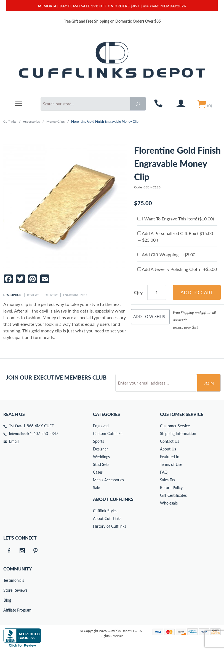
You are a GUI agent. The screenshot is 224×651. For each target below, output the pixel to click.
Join (209, 383)
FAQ (163, 472)
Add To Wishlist (150, 316)
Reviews (33, 295)
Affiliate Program (7, 610)
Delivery (51, 295)
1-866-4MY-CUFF (38, 425)
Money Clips (55, 121)
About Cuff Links (107, 518)
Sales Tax (167, 479)
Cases (98, 472)
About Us (168, 449)
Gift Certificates (173, 495)
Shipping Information (178, 433)
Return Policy (171, 487)
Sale (96, 487)
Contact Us (169, 441)
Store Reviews (7, 590)
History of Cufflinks (109, 526)
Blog (7, 600)
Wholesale (169, 503)
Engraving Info (75, 295)
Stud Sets (101, 464)
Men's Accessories (108, 479)
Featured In (169, 456)
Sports (98, 441)
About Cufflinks (113, 499)
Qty (138, 292)
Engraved (101, 425)
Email (13, 441)
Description (12, 295)
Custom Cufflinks (107, 433)
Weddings (101, 456)
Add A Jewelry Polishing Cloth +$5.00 (177, 269)
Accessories (31, 121)
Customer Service (175, 425)
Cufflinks (9, 121)
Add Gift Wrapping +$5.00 (166, 254)
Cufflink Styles (105, 510)
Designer (100, 449)
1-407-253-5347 (44, 433)
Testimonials (7, 580)
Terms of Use (171, 464)
